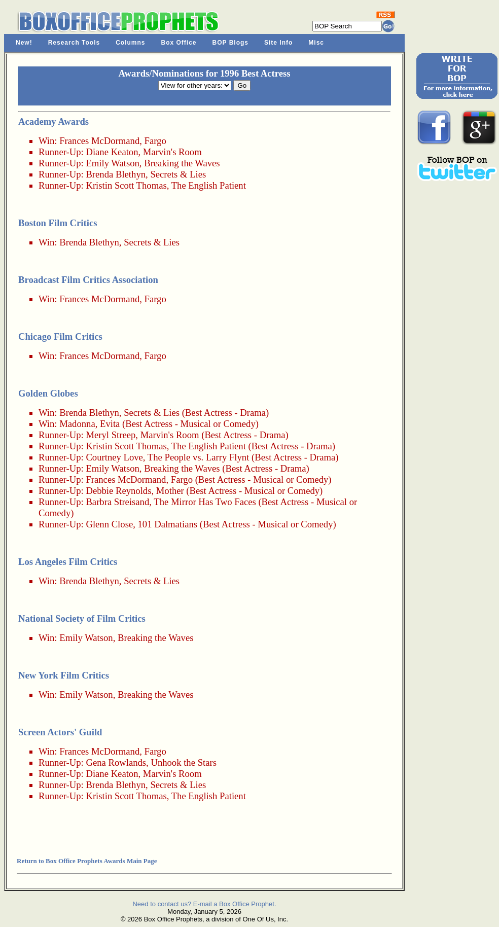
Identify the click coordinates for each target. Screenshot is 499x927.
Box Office (179, 42)
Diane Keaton (112, 152)
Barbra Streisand (117, 501)
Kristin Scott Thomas (126, 185)
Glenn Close (109, 524)
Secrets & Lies (178, 174)
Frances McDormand (99, 140)
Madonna (77, 423)
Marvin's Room (172, 152)
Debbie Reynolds (118, 490)
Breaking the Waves (182, 163)
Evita (110, 423)
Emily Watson (112, 163)
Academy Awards (53, 121)
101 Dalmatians (168, 524)
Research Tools (74, 42)
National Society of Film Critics (82, 618)
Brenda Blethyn (116, 174)
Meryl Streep (110, 435)
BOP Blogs (230, 42)
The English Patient (208, 185)
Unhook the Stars (184, 762)
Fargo (155, 140)
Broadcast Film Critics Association (88, 279)
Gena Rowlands (116, 762)
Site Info (278, 42)
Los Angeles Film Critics (67, 561)
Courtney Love (114, 457)
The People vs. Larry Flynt (198, 457)
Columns (130, 42)
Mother (170, 490)
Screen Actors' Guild (60, 732)
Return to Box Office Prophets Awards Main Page (87, 861)
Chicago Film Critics (60, 336)
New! (24, 42)
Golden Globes (48, 393)
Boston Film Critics (57, 223)
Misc (316, 42)
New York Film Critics (63, 675)
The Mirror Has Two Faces (205, 501)
